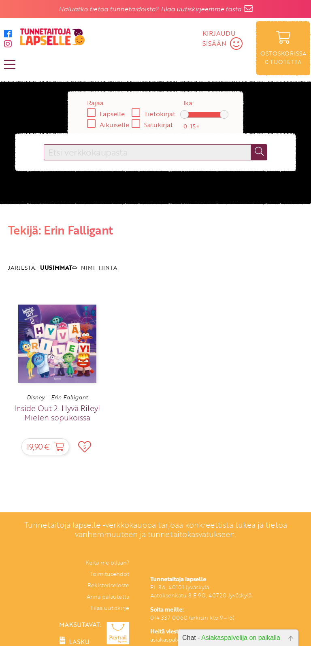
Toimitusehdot (109, 573)
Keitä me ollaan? (107, 562)
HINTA (108, 267)
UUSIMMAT (58, 267)
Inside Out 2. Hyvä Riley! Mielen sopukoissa (57, 412)
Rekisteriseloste (108, 585)
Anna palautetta (108, 596)
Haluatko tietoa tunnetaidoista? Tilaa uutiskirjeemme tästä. (151, 9)
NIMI (88, 267)
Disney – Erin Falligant (57, 397)
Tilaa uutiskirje (109, 607)
